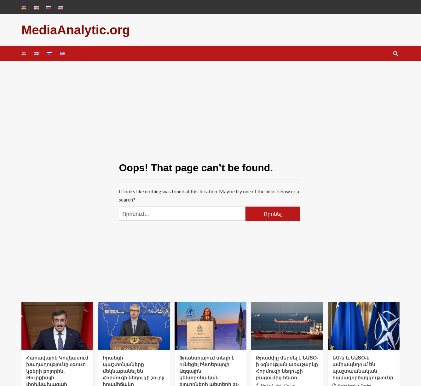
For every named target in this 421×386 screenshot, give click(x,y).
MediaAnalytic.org (75, 30)
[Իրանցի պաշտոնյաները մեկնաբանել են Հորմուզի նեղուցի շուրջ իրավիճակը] (134, 326)
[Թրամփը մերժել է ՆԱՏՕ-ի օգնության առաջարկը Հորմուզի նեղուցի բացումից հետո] (287, 326)
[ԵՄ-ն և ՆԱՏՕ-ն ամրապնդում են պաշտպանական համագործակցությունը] (364, 326)
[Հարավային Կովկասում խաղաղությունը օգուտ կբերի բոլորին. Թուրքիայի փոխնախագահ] (57, 326)
